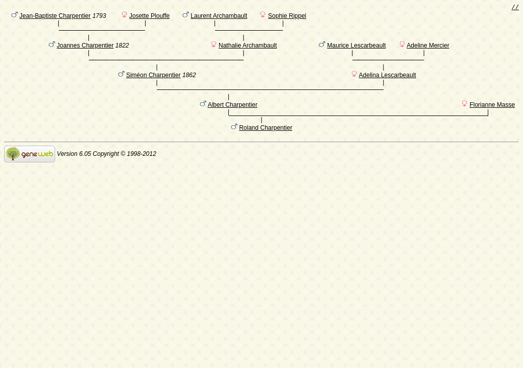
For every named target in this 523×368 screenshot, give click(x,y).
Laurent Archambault (219, 17)
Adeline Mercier (428, 52)
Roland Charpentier (265, 146)
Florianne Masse (492, 122)
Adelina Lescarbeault (387, 87)
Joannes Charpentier (85, 52)
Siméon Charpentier (153, 87)
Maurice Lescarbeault (356, 52)
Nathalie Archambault (248, 52)
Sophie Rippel (287, 17)
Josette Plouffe (149, 17)
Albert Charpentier (232, 122)
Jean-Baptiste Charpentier (54, 17)
